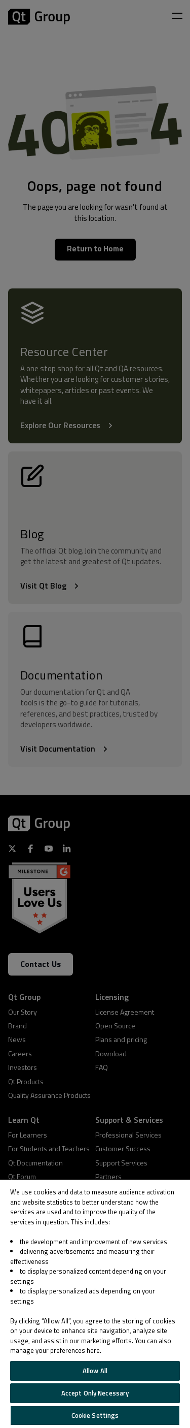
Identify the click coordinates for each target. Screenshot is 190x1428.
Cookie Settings (95, 1415)
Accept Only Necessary (95, 1393)
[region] (95, 1304)
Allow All (95, 1371)
